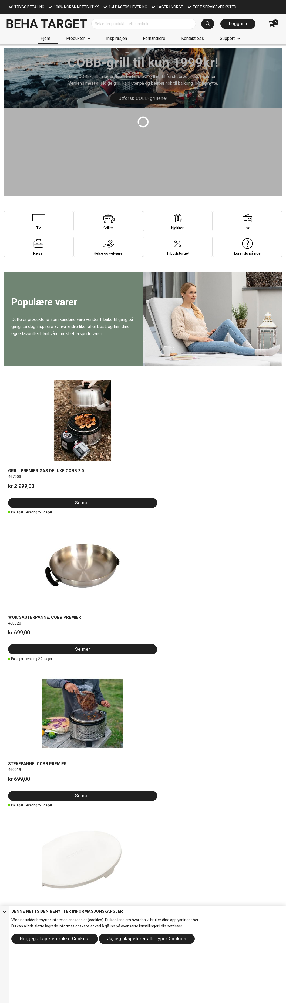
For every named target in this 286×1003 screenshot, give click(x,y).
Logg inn (238, 23)
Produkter (75, 38)
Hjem (45, 38)
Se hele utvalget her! (42, 805)
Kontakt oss (192, 38)
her (195, 920)
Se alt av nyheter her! (182, 565)
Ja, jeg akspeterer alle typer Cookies (146, 938)
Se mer (25, 460)
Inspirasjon (116, 38)
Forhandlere (154, 38)
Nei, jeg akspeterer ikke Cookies (55, 938)
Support (227, 38)
